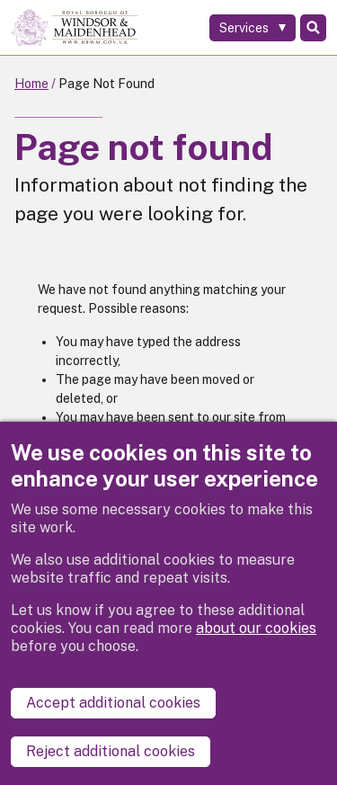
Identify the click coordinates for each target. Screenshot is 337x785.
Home (31, 83)
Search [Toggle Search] (313, 27)
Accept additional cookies (113, 702)
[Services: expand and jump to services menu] (252, 27)
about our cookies (256, 628)
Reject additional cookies (110, 751)
